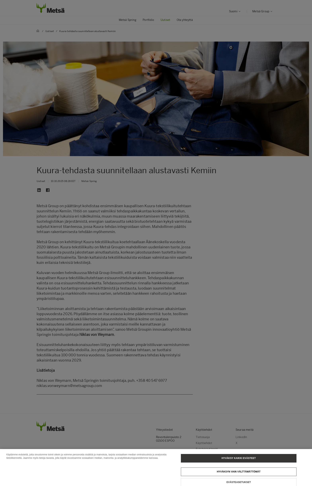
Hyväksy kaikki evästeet (239, 460)
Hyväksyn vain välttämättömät (239, 473)
